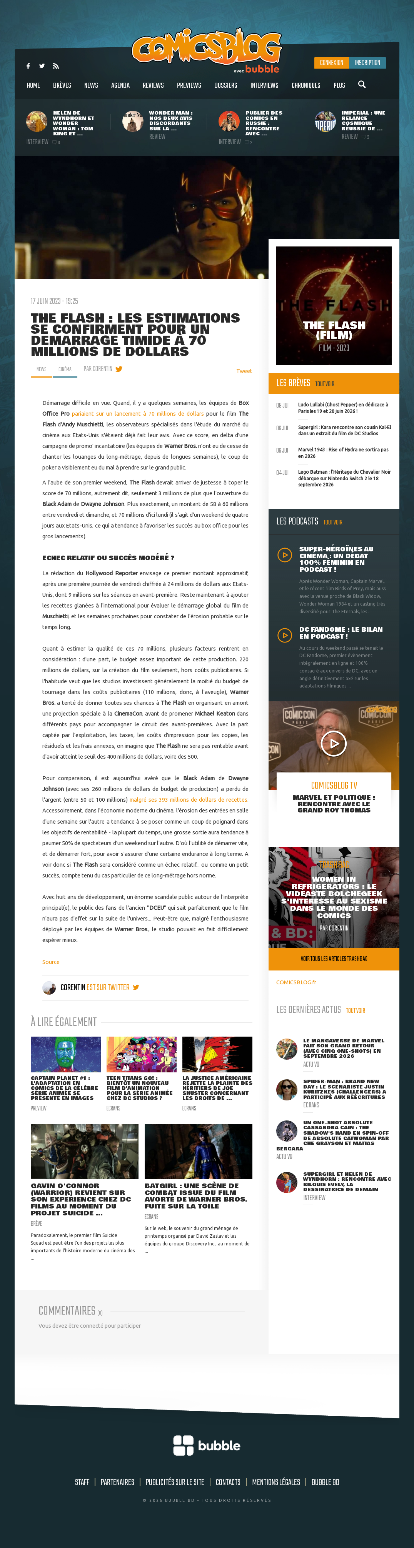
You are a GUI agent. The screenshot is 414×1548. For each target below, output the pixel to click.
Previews (189, 90)
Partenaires (117, 1500)
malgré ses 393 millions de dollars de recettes (188, 799)
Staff (82, 1500)
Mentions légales (276, 1500)
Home (33, 90)
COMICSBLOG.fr (296, 982)
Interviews (264, 90)
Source (51, 962)
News (91, 90)
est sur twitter (113, 988)
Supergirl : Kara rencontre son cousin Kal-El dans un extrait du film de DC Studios (333, 429)
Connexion (331, 63)
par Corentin (102, 369)
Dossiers (226, 90)
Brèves (62, 90)
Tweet (244, 371)
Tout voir (325, 384)
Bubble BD (325, 1500)
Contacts (228, 1500)
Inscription (367, 63)
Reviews (153, 90)
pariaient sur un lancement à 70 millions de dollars (138, 413)
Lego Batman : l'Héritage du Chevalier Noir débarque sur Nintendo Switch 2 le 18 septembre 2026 (333, 477)
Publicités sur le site (175, 1500)
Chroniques (306, 90)
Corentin (64, 988)
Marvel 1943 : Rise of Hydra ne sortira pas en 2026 (332, 452)
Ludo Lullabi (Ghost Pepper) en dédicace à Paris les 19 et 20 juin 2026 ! (332, 407)
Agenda (120, 90)
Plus (339, 90)
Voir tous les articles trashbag (334, 959)
